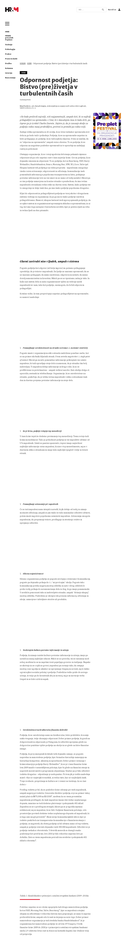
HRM (7, 32)
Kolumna (9, 68)
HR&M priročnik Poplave (9, 38)
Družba (8, 63)
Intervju (8, 73)
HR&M (23, 63)
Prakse (8, 54)
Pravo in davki (11, 59)
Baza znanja (10, 78)
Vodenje (8, 45)
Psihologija (10, 49)
